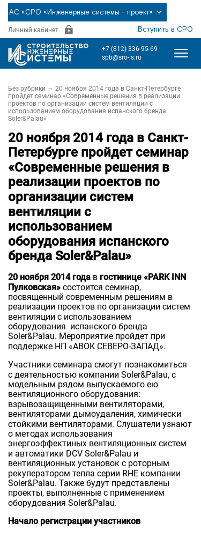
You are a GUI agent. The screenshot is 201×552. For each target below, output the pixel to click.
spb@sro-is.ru (122, 57)
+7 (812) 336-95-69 (130, 49)
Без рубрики (27, 88)
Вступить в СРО (165, 29)
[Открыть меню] (181, 53)
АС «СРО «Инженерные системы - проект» (87, 12)
